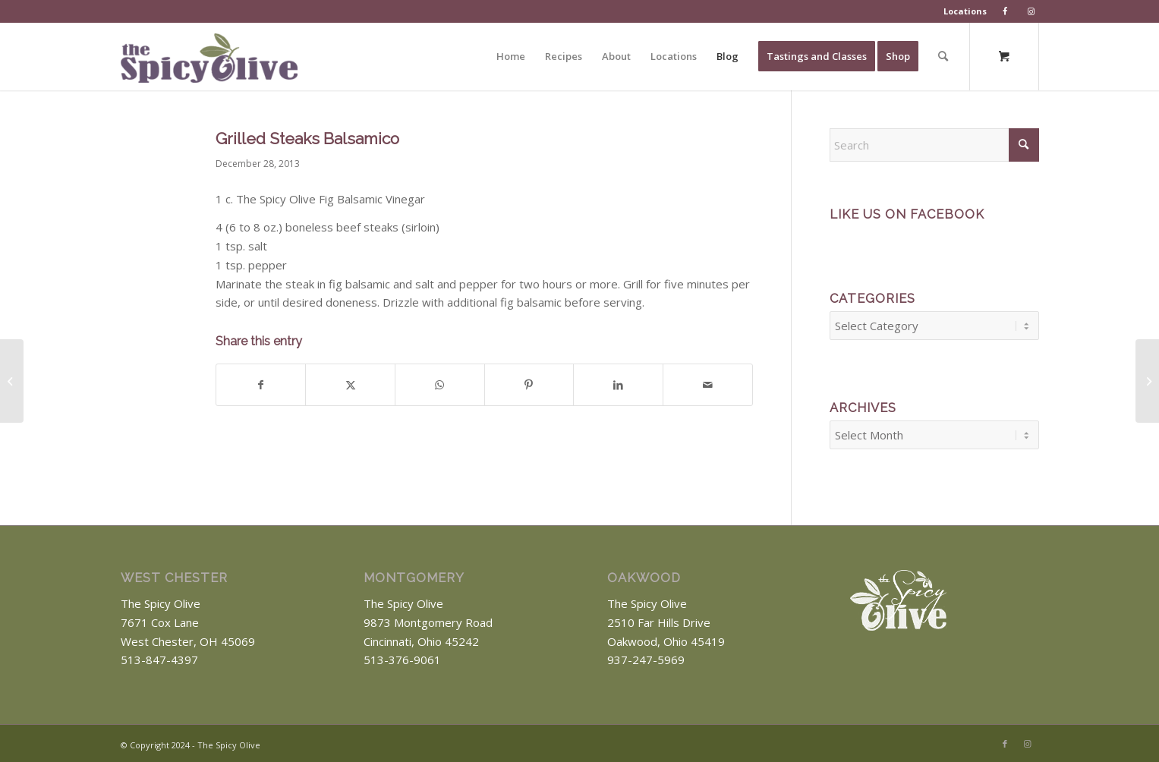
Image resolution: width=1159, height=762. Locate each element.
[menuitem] (965, 11)
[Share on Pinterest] (529, 385)
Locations (965, 11)
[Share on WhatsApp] (439, 385)
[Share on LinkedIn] (618, 385)
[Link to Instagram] (1027, 739)
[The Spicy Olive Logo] (209, 61)
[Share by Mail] (707, 385)
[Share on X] (350, 385)
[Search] (943, 56)
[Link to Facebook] (1005, 739)
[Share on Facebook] (261, 385)
